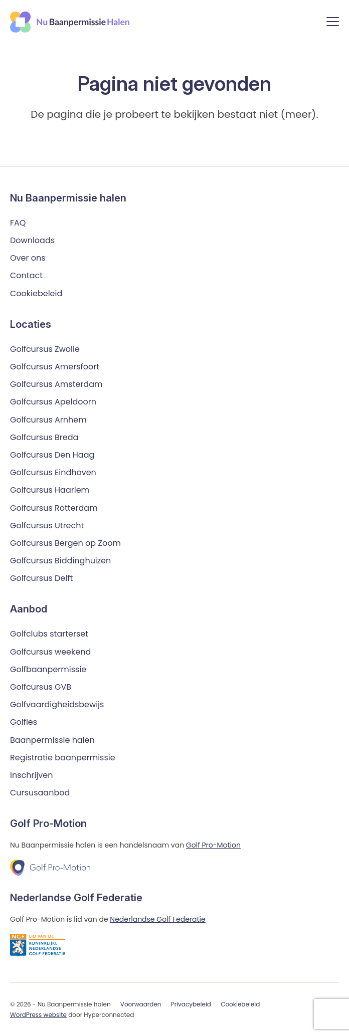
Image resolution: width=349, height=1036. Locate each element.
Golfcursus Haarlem (49, 490)
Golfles (23, 722)
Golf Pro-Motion (213, 845)
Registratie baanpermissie (62, 757)
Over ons (28, 258)
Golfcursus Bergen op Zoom (65, 543)
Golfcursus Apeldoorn (53, 401)
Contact (26, 275)
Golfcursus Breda (44, 437)
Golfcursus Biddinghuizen (60, 560)
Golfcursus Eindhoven (53, 472)
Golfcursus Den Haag (52, 455)
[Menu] (332, 23)
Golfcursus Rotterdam (54, 508)
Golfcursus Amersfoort (54, 366)
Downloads (32, 240)
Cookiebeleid (36, 293)
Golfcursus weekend (50, 652)
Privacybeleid (191, 1004)
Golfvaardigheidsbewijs (57, 704)
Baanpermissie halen (52, 740)
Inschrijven (31, 775)
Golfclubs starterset (49, 634)
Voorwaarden (140, 1004)
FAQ (18, 223)
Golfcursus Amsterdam (56, 384)
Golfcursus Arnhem (48, 420)
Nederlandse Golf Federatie (157, 919)
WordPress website (38, 1014)
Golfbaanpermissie (48, 669)
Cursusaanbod (40, 792)
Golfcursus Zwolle (45, 349)
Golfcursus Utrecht (47, 525)
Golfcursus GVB (40, 687)
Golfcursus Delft (41, 578)
